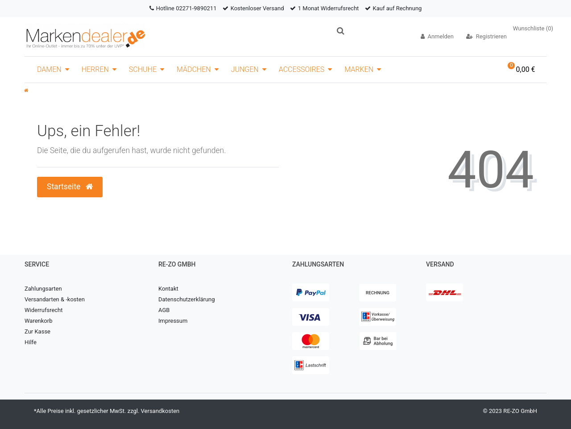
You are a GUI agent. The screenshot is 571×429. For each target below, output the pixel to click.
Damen (49, 69)
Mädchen (194, 69)
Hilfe (31, 342)
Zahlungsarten (43, 288)
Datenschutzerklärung (186, 299)
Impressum (172, 320)
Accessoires (302, 69)
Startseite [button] (70, 186)
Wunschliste (533, 28)
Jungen (245, 69)
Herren (95, 69)
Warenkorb (38, 320)
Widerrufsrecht (44, 310)
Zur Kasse (37, 331)
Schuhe (143, 69)
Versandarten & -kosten (55, 299)
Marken (358, 69)
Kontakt (168, 288)
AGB (164, 310)
